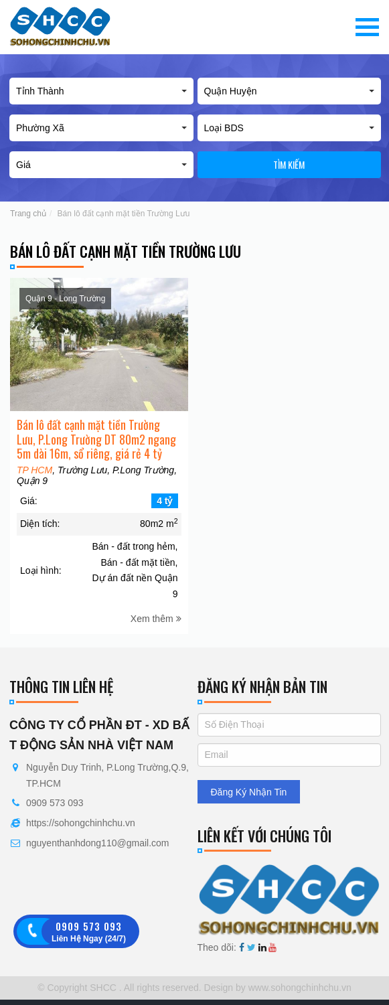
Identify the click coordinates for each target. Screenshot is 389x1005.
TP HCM (34, 480)
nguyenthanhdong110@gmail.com (97, 843)
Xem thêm (156, 628)
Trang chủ (28, 213)
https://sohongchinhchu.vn (80, 823)
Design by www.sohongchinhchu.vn (277, 987)
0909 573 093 (55, 802)
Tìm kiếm (289, 164)
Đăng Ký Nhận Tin (249, 792)
